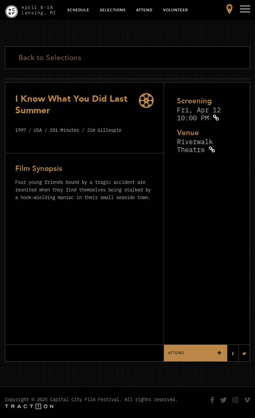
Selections (113, 10)
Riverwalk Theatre (195, 145)
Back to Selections (50, 58)
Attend (144, 10)
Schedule (78, 10)
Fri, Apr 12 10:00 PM (199, 113)
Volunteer (175, 10)
